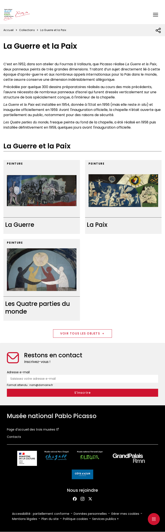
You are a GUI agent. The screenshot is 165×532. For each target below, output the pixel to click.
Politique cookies (75, 519)
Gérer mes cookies (125, 514)
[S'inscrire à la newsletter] (82, 393)
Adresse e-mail (18, 372)
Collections (27, 30)
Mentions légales (24, 519)
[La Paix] (123, 197)
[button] (156, 15)
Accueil (8, 30)
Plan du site (50, 519)
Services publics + (105, 519)
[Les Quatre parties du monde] (41, 280)
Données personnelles (90, 514)
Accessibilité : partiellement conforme (40, 514)
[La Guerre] (41, 197)
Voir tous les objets (82, 333)
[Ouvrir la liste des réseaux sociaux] (158, 30)
